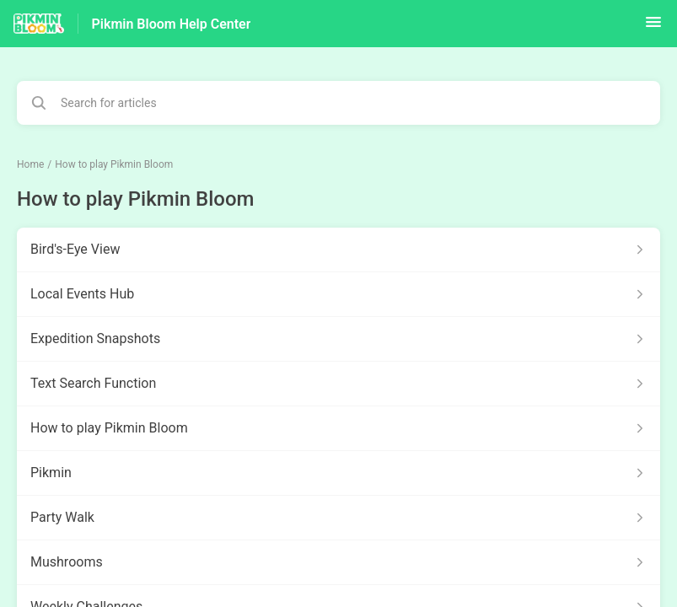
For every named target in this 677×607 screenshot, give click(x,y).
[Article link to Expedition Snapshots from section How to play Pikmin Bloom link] (338, 339)
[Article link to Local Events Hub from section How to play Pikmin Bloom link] (338, 294)
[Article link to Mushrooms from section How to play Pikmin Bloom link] (338, 562)
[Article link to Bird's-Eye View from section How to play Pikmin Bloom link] (338, 249)
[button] (653, 27)
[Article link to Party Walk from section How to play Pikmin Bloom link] (338, 518)
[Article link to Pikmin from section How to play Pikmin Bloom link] (338, 473)
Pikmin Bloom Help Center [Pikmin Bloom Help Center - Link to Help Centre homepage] (171, 24)
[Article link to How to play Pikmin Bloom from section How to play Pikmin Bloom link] (338, 428)
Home (30, 164)
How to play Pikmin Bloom (114, 164)
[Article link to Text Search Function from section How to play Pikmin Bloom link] (338, 383)
